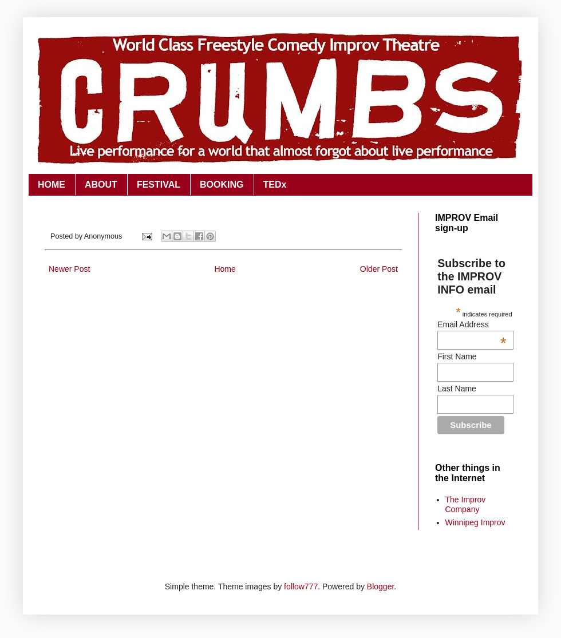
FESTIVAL (158, 184)
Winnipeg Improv (475, 522)
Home (224, 269)
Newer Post (69, 269)
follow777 (301, 586)
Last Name (456, 388)
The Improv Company (465, 504)
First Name (456, 356)
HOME (51, 184)
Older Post (379, 269)
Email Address (471, 324)
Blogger (380, 586)
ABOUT (101, 184)
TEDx (275, 184)
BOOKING (221, 184)
